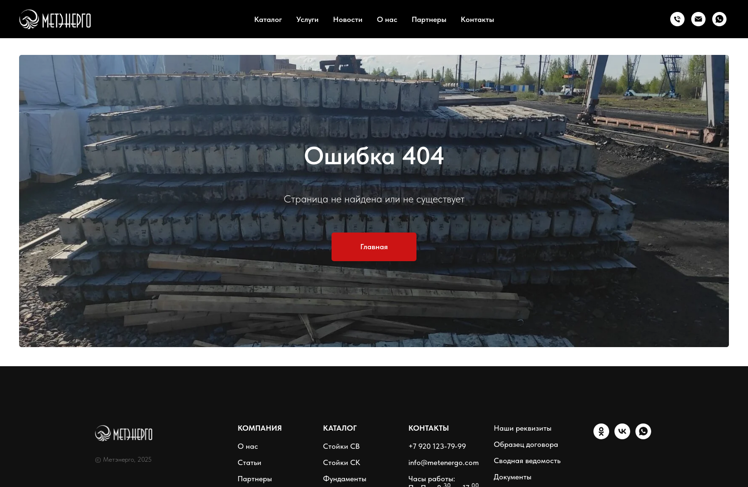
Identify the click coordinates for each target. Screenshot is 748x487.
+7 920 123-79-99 (437, 446)
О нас (387, 19)
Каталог (268, 19)
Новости (348, 19)
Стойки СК (341, 462)
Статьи (249, 462)
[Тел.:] (677, 19)
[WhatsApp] (719, 19)
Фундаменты (344, 478)
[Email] (698, 19)
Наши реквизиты (522, 428)
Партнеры (429, 19)
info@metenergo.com (443, 462)
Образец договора (526, 444)
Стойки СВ (341, 446)
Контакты (477, 19)
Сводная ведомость (527, 460)
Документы (512, 476)
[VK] (622, 437)
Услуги (307, 19)
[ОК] (601, 437)
